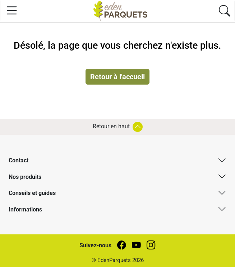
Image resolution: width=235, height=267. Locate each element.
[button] (117, 160)
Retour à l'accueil (117, 76)
